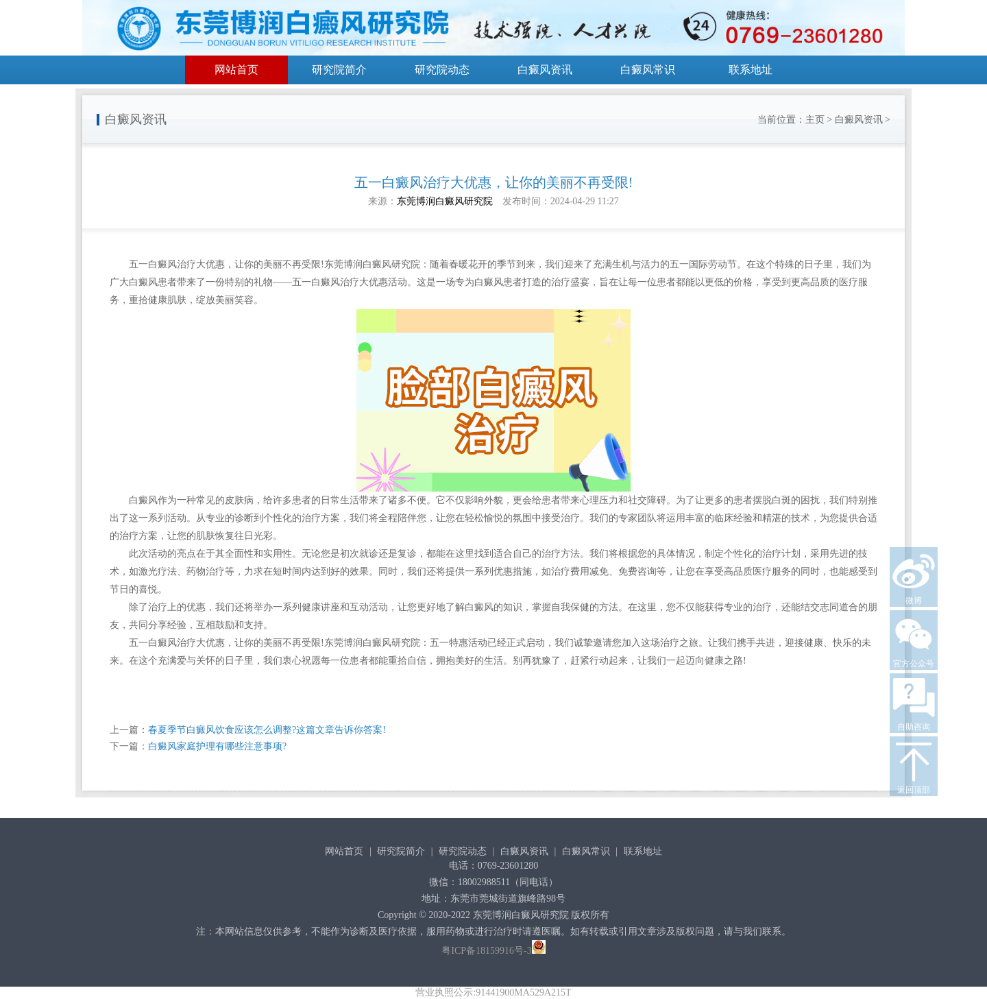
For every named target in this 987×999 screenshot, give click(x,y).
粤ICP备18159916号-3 (486, 951)
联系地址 (750, 69)
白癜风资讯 (544, 69)
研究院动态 (442, 69)
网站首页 (236, 69)
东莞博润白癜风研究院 (445, 201)
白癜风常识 (647, 69)
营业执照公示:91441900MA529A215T (493, 992)
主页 (815, 120)
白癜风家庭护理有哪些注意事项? (217, 746)
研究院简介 (339, 69)
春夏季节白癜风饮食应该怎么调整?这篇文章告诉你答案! (267, 730)
